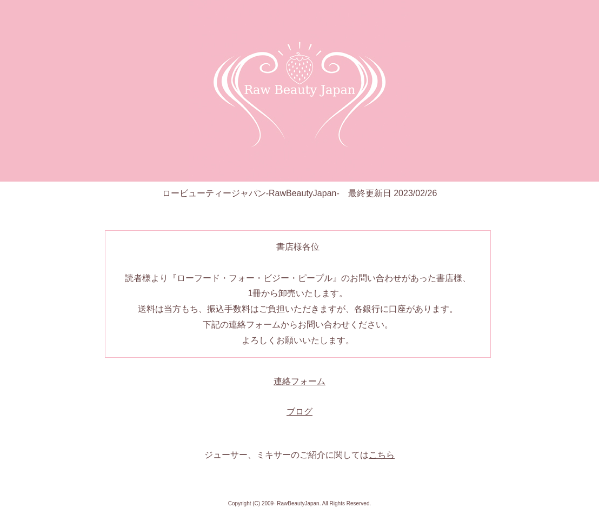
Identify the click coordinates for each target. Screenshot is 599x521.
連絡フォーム (299, 381)
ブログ (299, 411)
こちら (382, 454)
